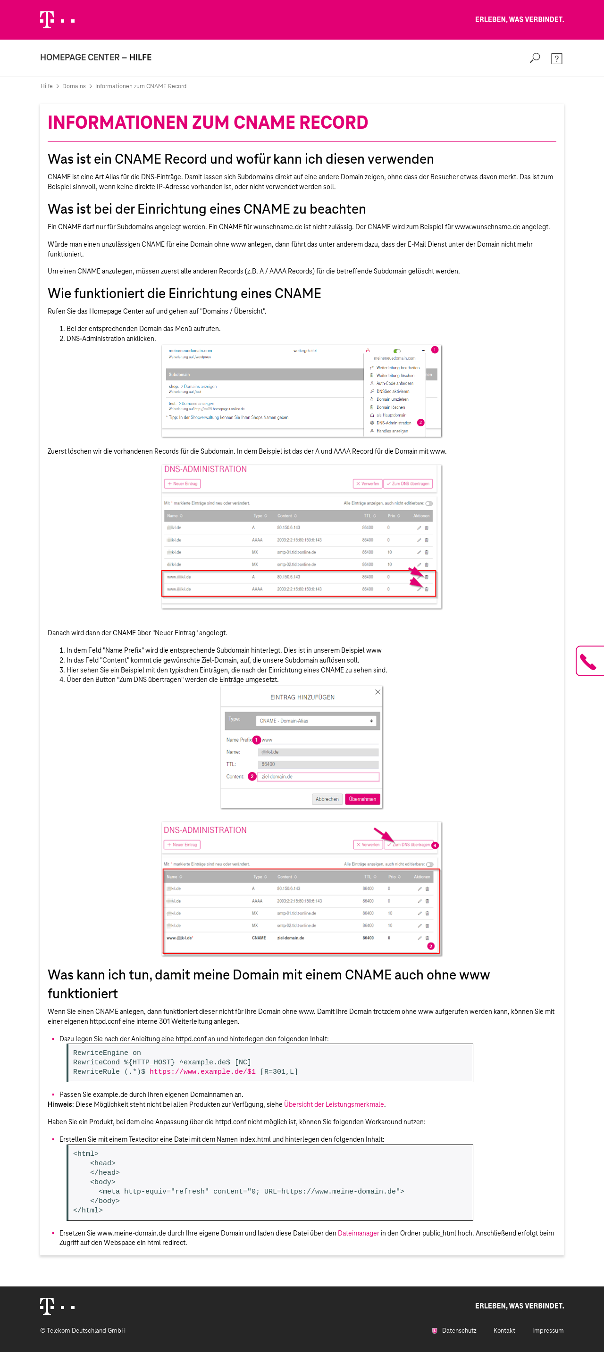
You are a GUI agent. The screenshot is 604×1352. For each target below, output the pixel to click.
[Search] (535, 58)
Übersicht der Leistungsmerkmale (334, 1104)
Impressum (548, 1331)
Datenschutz (454, 1331)
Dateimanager (358, 1233)
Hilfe (47, 86)
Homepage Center (80, 57)
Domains (74, 86)
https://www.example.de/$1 (203, 1072)
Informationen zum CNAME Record (140, 86)
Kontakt (504, 1331)
